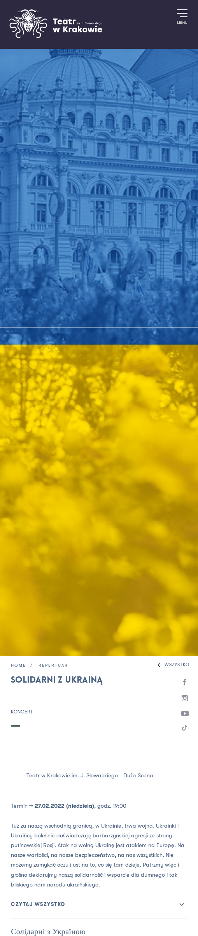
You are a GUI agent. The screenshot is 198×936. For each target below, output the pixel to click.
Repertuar (53, 666)
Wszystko (171, 665)
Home (18, 666)
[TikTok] (184, 729)
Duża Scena (138, 775)
